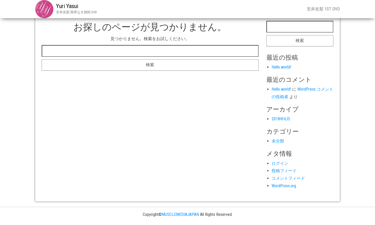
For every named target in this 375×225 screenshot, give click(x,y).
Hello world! (281, 67)
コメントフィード (288, 178)
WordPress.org (284, 185)
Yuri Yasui (67, 6)
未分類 (278, 141)
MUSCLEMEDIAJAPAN (180, 214)
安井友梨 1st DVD (323, 9)
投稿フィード (284, 170)
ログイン (280, 163)
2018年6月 (281, 118)
